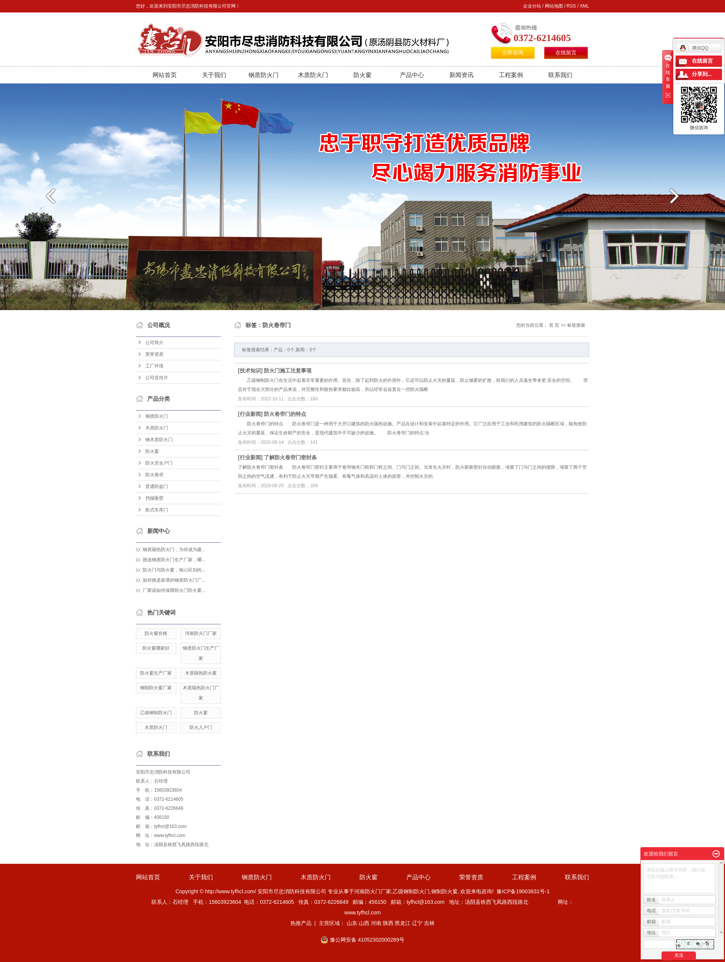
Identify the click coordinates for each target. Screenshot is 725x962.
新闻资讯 (461, 75)
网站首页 (165, 75)
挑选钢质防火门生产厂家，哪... (174, 559)
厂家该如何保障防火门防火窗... (174, 590)
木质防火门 (313, 75)
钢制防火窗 (444, 891)
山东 (352, 923)
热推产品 (301, 923)
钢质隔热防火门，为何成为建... (174, 549)
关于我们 (214, 75)
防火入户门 (201, 727)
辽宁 (417, 923)
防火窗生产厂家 (156, 673)
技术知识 (250, 371)
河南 (376, 923)
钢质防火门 (263, 75)
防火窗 (362, 75)
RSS (571, 6)
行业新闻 (250, 414)
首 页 (554, 325)
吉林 (429, 923)
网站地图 (554, 6)
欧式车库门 (156, 510)
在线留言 (566, 53)
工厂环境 (154, 366)
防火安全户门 (159, 463)
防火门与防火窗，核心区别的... (174, 570)
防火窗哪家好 (156, 648)
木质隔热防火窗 (201, 673)
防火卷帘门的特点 (285, 414)
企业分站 (532, 6)
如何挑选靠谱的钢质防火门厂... (174, 580)
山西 (364, 923)
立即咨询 (512, 53)
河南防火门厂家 (201, 633)
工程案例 (511, 75)
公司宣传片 (156, 377)
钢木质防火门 (159, 439)
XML (584, 6)
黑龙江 (402, 923)
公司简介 (154, 342)
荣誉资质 (154, 354)
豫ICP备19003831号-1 (523, 891)
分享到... (702, 74)
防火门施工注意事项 (288, 371)
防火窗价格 (156, 633)
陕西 (388, 923)
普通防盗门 (156, 486)
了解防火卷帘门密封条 (290, 457)
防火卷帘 (154, 474)
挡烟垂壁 (154, 498)
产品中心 (412, 75)
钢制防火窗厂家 (156, 687)
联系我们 (560, 75)
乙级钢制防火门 (156, 712)
